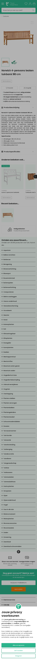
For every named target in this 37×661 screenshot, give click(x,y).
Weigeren (18, 656)
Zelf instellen (18, 651)
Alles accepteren (18, 645)
